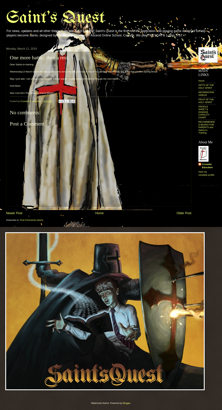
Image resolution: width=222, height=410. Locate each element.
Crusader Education (207, 166)
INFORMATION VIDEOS (206, 93)
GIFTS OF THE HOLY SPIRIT (206, 86)
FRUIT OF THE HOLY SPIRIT (206, 100)
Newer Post (14, 213)
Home (99, 213)
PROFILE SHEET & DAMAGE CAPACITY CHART (203, 112)
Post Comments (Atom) (31, 220)
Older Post (184, 213)
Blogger (126, 403)
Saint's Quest (55, 18)
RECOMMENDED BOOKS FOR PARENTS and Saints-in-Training (206, 127)
